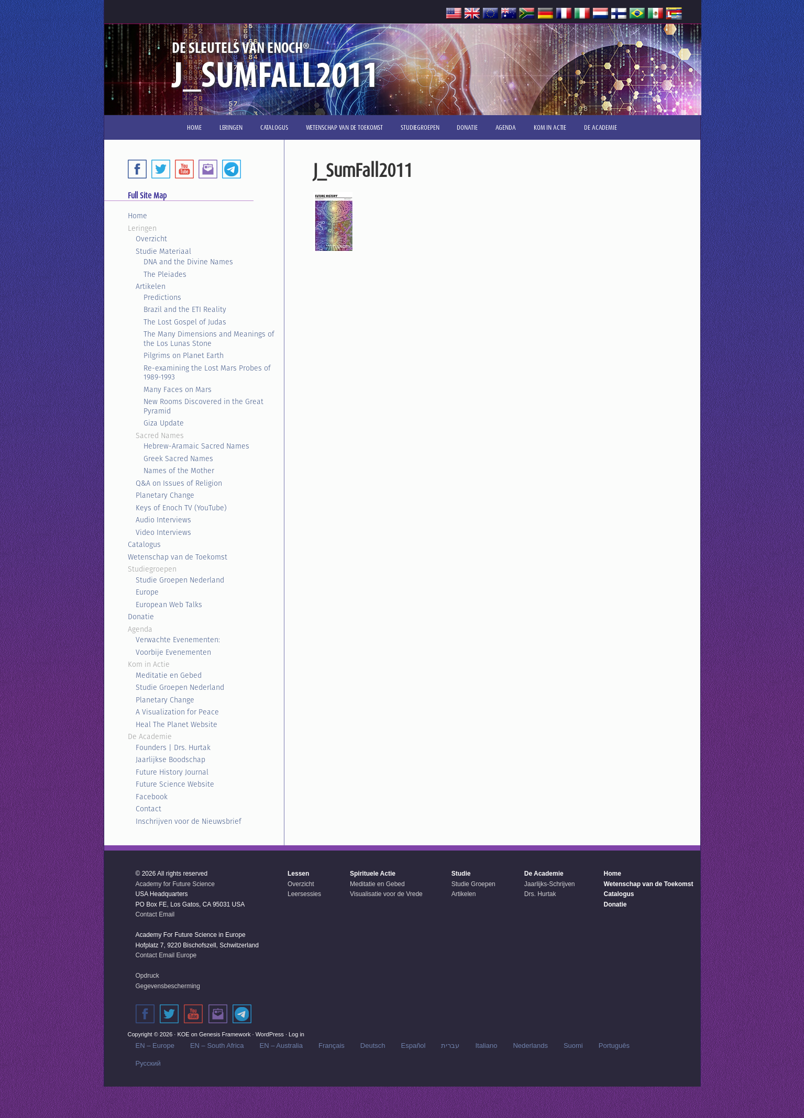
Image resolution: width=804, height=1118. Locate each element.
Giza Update (164, 423)
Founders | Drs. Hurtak (173, 747)
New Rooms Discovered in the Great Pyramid (203, 406)
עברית (450, 1045)
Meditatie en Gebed (169, 675)
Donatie (141, 616)
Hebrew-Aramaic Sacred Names (196, 446)
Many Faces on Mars (178, 389)
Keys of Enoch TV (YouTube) (181, 507)
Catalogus (144, 544)
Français (331, 1045)
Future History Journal (172, 772)
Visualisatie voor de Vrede (386, 894)
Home (137, 215)
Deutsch (373, 1045)
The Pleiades (165, 274)
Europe (147, 592)
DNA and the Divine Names (188, 261)
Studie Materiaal (163, 251)
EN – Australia (281, 1045)
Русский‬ (148, 1063)
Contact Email (155, 914)
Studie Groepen (473, 884)
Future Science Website (175, 784)
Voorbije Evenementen (173, 652)
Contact (148, 808)
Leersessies (304, 894)
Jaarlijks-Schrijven (549, 884)
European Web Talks (169, 604)
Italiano (486, 1045)
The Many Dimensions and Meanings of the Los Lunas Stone (209, 339)
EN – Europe (155, 1045)
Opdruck (147, 975)
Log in (296, 1034)
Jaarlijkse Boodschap (170, 759)
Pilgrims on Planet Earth (184, 355)
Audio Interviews (163, 520)
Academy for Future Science (175, 884)
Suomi (573, 1045)
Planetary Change (165, 495)
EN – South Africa (217, 1045)
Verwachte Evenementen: (178, 639)
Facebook (152, 796)
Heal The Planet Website (176, 724)
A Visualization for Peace (177, 712)
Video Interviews (163, 532)
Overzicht (151, 238)
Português (614, 1045)
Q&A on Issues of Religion (179, 483)
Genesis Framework (224, 1034)
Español (413, 1045)
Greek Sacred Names (178, 458)
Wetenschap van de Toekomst (177, 557)
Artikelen (151, 286)
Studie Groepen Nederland (180, 580)
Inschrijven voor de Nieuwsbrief (188, 821)
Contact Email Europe (166, 955)
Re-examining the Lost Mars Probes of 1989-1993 (207, 373)
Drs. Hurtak (540, 894)
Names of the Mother (179, 470)
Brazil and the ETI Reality (185, 309)
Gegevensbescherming (168, 986)
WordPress (270, 1034)
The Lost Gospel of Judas (185, 322)
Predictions (162, 297)
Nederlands (530, 1045)
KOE (183, 1034)
